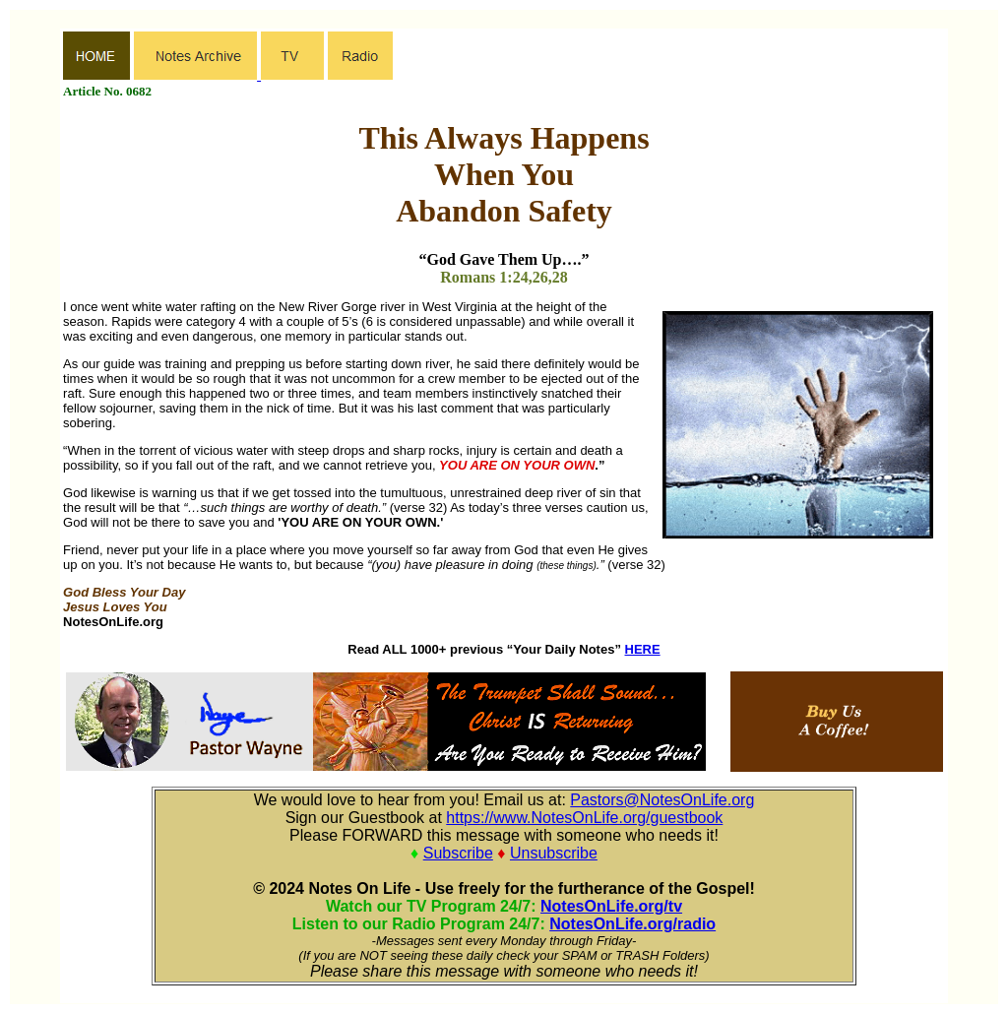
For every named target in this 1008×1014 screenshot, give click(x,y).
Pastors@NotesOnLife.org (662, 800)
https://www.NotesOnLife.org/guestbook (584, 817)
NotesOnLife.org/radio (632, 924)
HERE (643, 649)
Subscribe (458, 853)
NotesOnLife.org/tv (611, 906)
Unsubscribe (554, 853)
